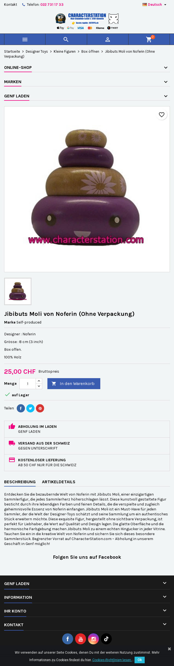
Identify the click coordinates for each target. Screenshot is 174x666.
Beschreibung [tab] (20, 481)
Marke (10, 322)
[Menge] (27, 383)
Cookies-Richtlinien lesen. (112, 660)
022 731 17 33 (52, 4)
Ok (140, 660)
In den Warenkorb (73, 384)
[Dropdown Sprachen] (155, 4)
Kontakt (10, 4)
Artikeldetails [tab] (58, 481)
